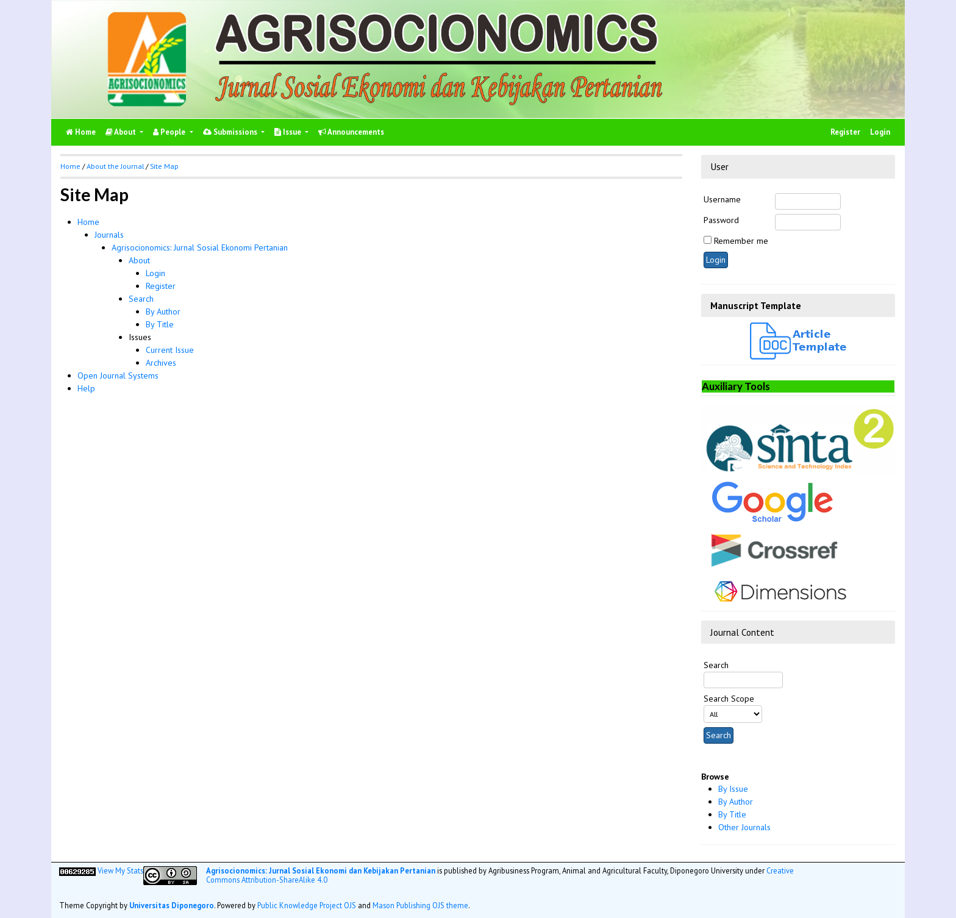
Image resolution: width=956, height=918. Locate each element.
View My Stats (120, 870)
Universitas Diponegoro (171, 905)
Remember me (741, 240)
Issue (288, 132)
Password (721, 220)
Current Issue (170, 349)
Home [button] (70, 166)
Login (880, 132)
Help (86, 388)
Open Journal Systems (118, 375)
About (121, 132)
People (170, 132)
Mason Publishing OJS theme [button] (420, 905)
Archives (161, 362)
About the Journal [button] (115, 166)
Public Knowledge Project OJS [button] (306, 905)
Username (722, 199)
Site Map (164, 166)
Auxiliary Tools (736, 386)
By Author (735, 801)
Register (845, 132)
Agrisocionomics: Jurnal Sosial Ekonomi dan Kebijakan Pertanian (320, 870)
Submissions (231, 132)
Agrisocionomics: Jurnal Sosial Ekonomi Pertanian (200, 247)
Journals (109, 234)
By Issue (733, 788)
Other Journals (744, 827)
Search (141, 298)
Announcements (351, 132)
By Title (732, 814)
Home (88, 221)
